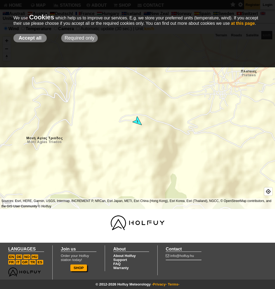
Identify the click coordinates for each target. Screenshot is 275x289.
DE (19, 257)
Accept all (30, 38)
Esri (18, 201)
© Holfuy (45, 206)
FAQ (117, 264)
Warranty (121, 268)
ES (40, 262)
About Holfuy (124, 256)
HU (34, 257)
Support (120, 260)
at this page (243, 23)
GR (25, 262)
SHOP (79, 268)
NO (27, 257)
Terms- (173, 284)
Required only (79, 38)
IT (18, 262)
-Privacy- (159, 284)
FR (11, 262)
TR (32, 262)
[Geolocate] (268, 191)
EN (11, 257)
